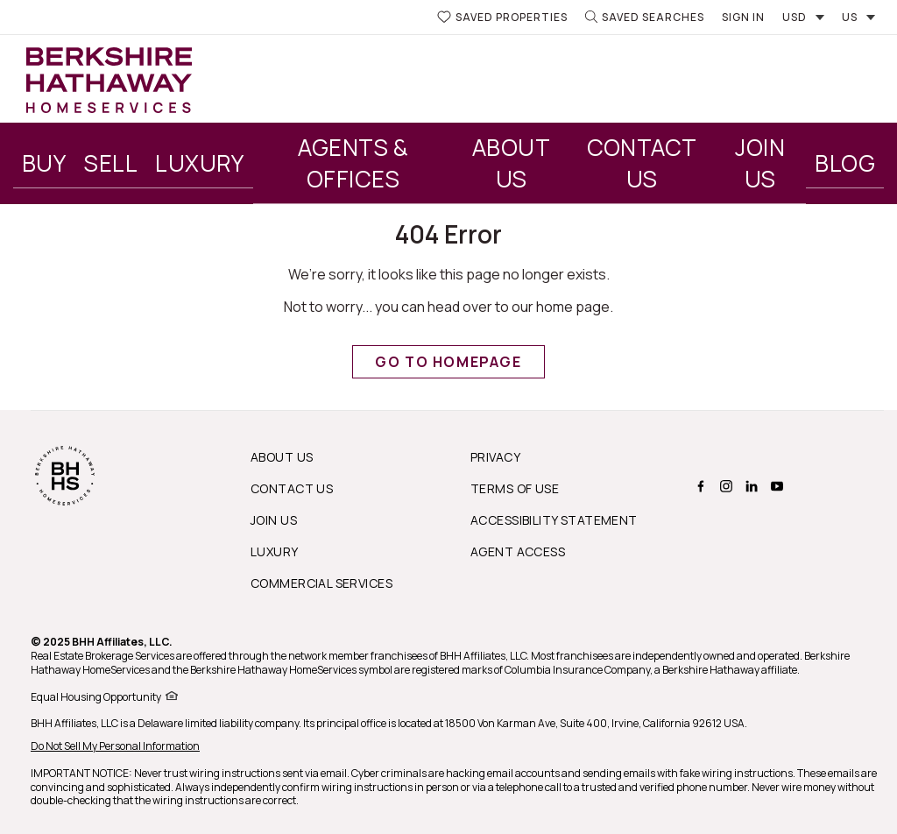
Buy (44, 163)
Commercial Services (321, 583)
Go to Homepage (448, 361)
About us (282, 457)
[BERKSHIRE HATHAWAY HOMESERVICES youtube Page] (774, 485)
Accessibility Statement (554, 520)
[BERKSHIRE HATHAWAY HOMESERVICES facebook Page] (698, 485)
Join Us (760, 162)
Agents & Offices (353, 162)
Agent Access (517, 551)
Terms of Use (514, 488)
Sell (110, 163)
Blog (845, 163)
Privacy (495, 457)
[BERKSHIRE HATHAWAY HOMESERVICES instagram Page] (724, 485)
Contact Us (642, 162)
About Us (511, 162)
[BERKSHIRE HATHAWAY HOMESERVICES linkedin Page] (749, 485)
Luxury (199, 163)
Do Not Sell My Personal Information (115, 746)
